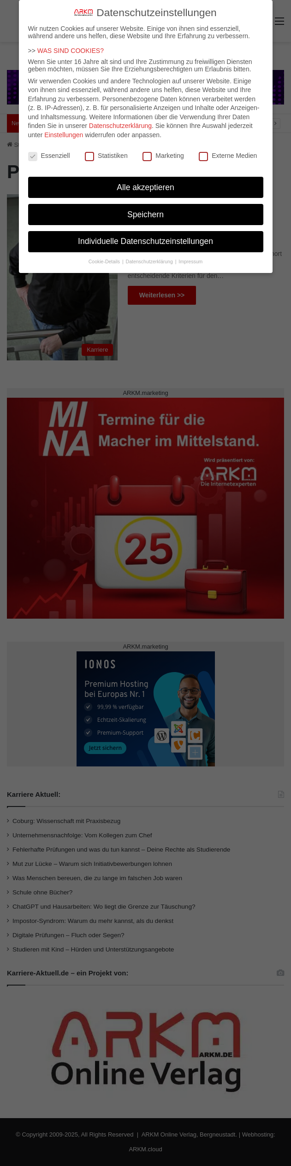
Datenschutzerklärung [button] (150, 255)
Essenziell (49, 148)
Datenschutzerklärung (120, 119)
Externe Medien (228, 148)
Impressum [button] (190, 255)
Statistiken (106, 148)
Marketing (163, 148)
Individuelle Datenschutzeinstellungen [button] (145, 234)
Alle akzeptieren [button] (145, 180)
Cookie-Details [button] (105, 255)
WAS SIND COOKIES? (70, 43)
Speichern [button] (145, 207)
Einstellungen (63, 128)
